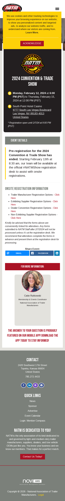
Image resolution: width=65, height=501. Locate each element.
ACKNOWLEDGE (32, 43)
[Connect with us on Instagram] (35, 385)
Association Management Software (32, 482)
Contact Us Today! (32, 456)
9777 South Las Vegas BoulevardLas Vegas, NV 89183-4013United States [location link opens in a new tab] (32, 113)
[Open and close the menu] (42, 9)
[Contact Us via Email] (41, 385)
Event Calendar (32, 416)
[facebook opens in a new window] (42, 253)
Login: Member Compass (32, 420)
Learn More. (32, 32)
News (32, 401)
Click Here (16, 218)
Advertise (32, 411)
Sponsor (32, 406)
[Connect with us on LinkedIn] (29, 385)
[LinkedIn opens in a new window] (57, 253)
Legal (41, 495)
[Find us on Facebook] (23, 385)
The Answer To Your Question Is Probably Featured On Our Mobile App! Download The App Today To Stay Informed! (32, 335)
